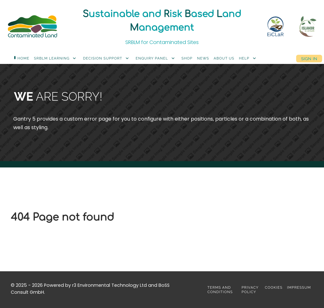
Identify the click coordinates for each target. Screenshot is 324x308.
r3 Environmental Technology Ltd (109, 285)
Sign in (309, 58)
